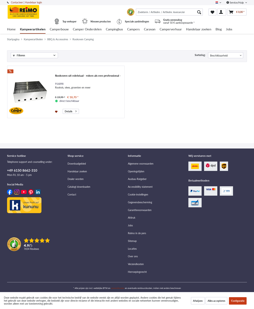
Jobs (130, 225)
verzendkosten (117, 288)
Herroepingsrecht (137, 271)
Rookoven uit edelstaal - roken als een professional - (88, 75)
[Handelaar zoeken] (198, 29)
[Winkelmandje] (237, 12)
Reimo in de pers (137, 233)
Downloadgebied (77, 163)
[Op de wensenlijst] (56, 111)
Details (71, 111)
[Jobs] (229, 29)
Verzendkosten (136, 264)
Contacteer (17, 2)
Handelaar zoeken (77, 171)
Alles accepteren (216, 300)
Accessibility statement (140, 186)
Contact (72, 194)
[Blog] (219, 29)
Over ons (133, 256)
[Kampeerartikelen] (33, 29)
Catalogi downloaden (79, 186)
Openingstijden (136, 171)
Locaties (132, 248)
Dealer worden (76, 178)
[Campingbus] (114, 29)
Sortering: (200, 55)
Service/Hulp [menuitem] (235, 2)
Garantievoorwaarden (140, 210)
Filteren (19, 55)
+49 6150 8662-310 (22, 170)
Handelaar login (33, 2)
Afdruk (131, 217)
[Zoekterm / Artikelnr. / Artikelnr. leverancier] (169, 12)
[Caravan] (149, 29)
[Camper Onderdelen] (87, 29)
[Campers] (133, 29)
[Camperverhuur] (171, 29)
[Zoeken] (199, 12)
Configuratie (237, 300)
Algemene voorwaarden (140, 163)
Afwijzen (198, 300)
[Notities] (212, 12)
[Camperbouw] (59, 29)
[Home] (11, 29)
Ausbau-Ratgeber (137, 178)
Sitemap (132, 240)
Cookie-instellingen (138, 194)
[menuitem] (169, 12)
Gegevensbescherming (140, 202)
